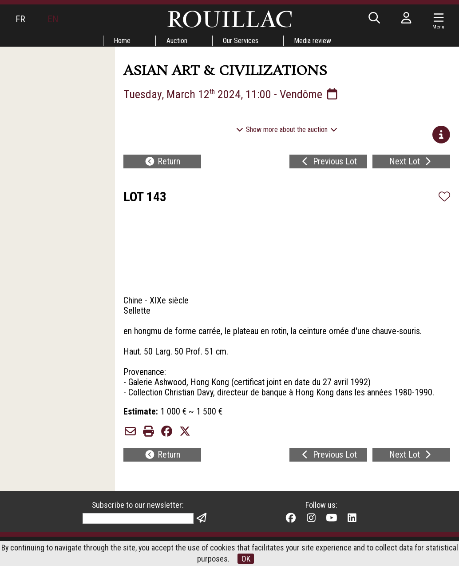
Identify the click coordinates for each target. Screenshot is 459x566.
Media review (313, 40)
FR (20, 19)
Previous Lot (328, 162)
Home (122, 40)
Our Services (241, 40)
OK (245, 558)
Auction (176, 40)
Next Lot (411, 162)
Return (162, 162)
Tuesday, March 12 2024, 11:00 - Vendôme (232, 94)
